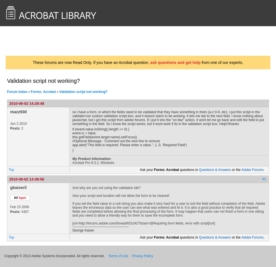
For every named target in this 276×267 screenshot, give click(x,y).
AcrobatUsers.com (27, 41)
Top (11, 170)
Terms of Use (118, 256)
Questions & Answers (215, 170)
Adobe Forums (252, 170)
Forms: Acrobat (43, 92)
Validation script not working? (83, 92)
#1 (264, 179)
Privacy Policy (142, 256)
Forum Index (17, 92)
